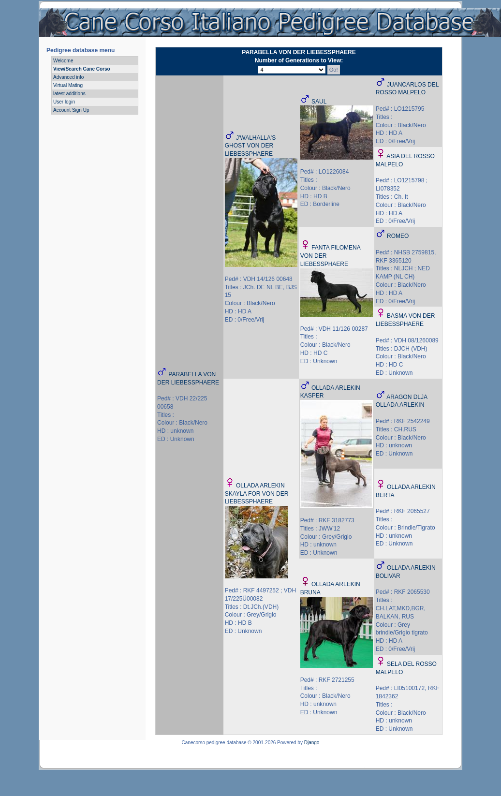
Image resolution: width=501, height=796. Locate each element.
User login (64, 101)
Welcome (63, 60)
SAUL (318, 101)
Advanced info (68, 77)
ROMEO (398, 236)
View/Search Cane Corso (81, 69)
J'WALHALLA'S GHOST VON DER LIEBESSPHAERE (250, 146)
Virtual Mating (68, 85)
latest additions (69, 93)
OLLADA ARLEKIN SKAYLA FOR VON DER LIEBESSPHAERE (257, 493)
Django (312, 742)
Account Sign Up (71, 110)
